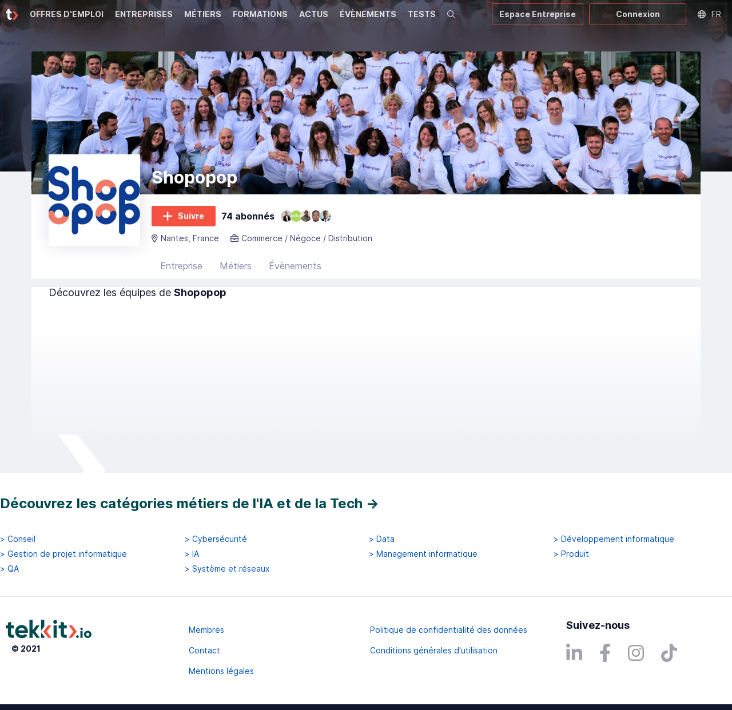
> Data (382, 539)
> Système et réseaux (227, 568)
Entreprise (181, 266)
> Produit (571, 554)
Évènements (295, 266)
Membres (206, 630)
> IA (192, 554)
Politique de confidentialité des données (448, 630)
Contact (204, 650)
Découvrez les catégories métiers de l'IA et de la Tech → (189, 503)
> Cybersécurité (216, 539)
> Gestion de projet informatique (63, 554)
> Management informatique (423, 554)
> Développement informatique (614, 539)
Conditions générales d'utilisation (434, 650)
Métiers (236, 266)
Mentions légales (221, 671)
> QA (9, 568)
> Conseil (17, 539)
